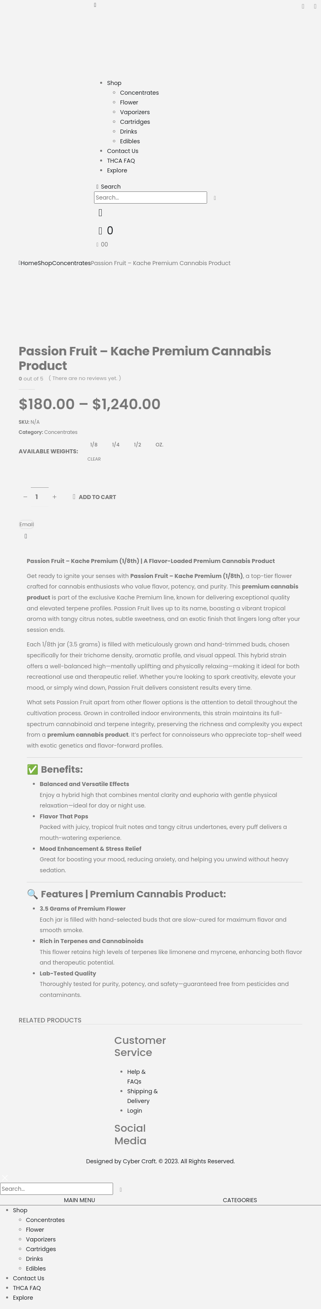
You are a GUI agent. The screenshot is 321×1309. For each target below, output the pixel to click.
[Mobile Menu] (95, 5)
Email (26, 524)
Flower (129, 102)
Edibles (130, 141)
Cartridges (135, 122)
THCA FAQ (121, 161)
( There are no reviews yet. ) (85, 378)
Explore (117, 170)
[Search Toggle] (107, 187)
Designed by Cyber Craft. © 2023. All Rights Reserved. (160, 1161)
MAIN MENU (79, 1200)
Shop (114, 83)
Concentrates (139, 93)
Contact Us (122, 151)
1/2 (137, 444)
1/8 (94, 444)
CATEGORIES (240, 1200)
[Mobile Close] (5, 1177)
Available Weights (48, 451)
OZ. (159, 444)
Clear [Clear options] (94, 459)
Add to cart (97, 497)
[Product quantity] (40, 497)
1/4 (116, 444)
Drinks (128, 132)
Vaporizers (135, 112)
